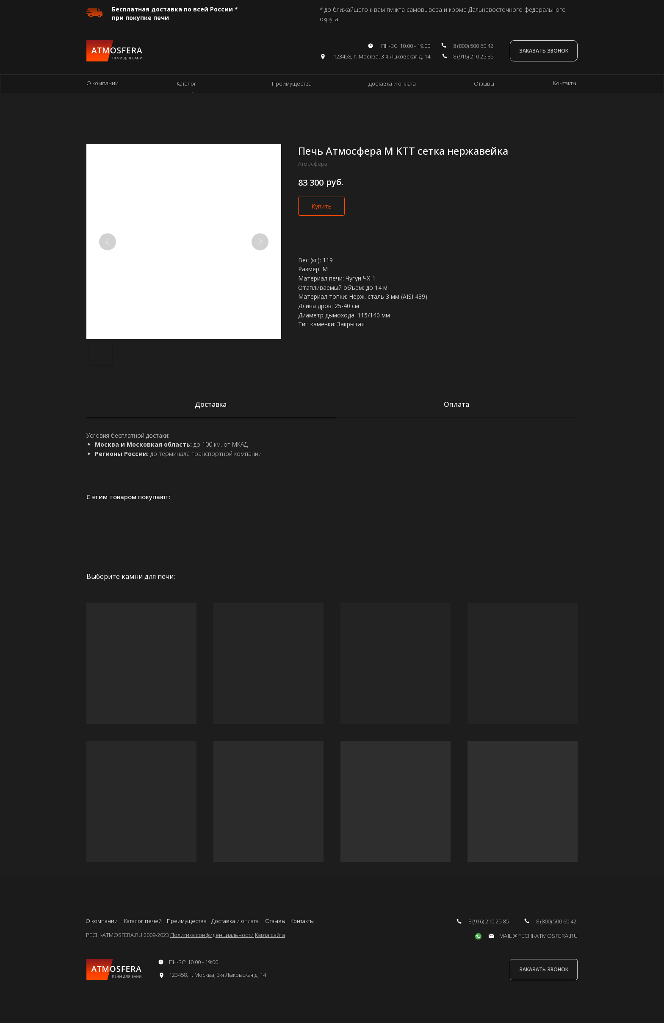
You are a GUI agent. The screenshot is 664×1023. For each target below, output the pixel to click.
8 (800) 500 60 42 (473, 46)
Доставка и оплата (392, 83)
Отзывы (484, 83)
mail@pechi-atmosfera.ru (538, 936)
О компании (102, 83)
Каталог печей (143, 921)
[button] (544, 50)
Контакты (564, 83)
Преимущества (292, 83)
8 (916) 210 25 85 (473, 56)
